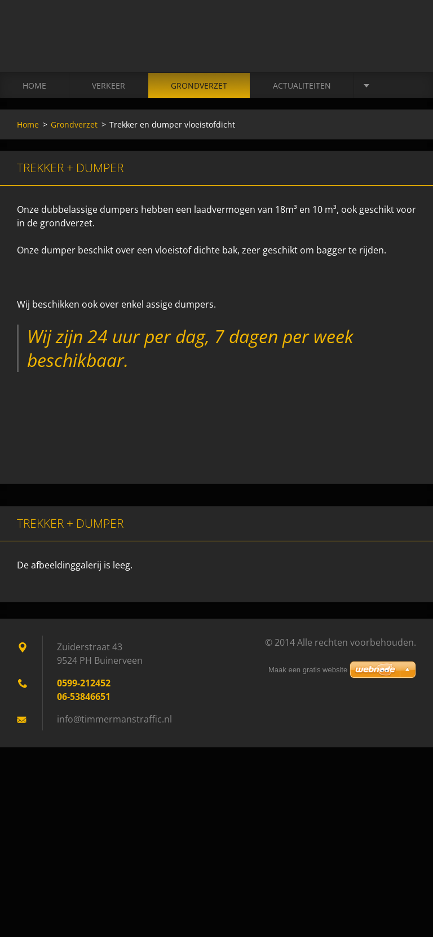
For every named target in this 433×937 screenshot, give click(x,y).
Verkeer (108, 85)
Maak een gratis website (307, 669)
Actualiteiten (302, 85)
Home (34, 85)
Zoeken (403, 33)
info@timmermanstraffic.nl (114, 719)
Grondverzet (199, 85)
